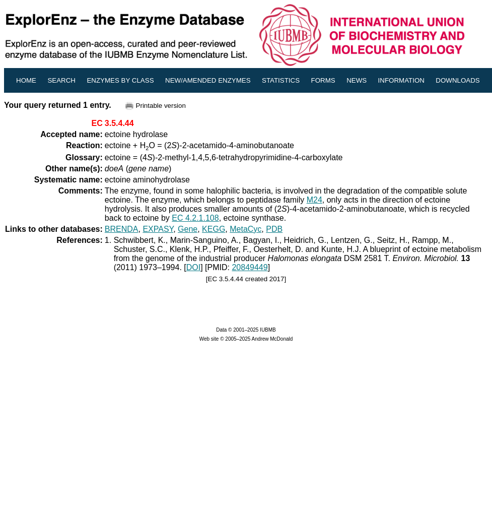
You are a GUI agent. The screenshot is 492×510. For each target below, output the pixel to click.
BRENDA (121, 229)
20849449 (249, 267)
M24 (314, 200)
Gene (187, 229)
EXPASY (158, 229)
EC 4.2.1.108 (195, 218)
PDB (274, 229)
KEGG (213, 229)
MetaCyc (245, 229)
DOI (193, 267)
